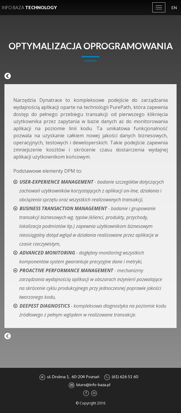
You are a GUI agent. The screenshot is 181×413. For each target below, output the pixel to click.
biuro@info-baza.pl (93, 384)
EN (174, 7)
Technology (29, 7)
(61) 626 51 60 (125, 376)
